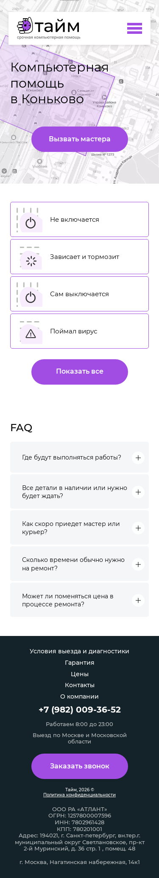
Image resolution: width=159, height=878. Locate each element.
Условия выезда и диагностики (79, 651)
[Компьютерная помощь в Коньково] (51, 28)
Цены (80, 674)
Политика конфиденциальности (79, 795)
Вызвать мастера (80, 139)
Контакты (80, 685)
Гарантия (80, 662)
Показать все (79, 371)
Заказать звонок (79, 766)
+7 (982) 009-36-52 (80, 710)
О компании (79, 696)
